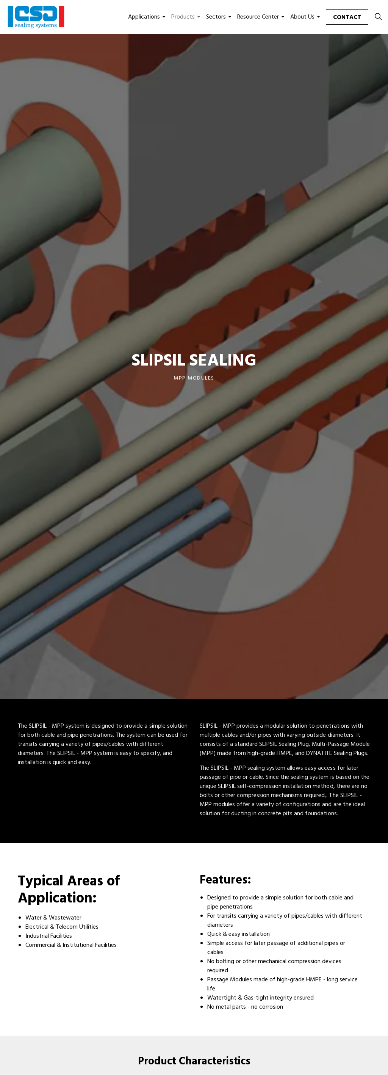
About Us (302, 17)
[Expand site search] (378, 17)
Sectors (216, 17)
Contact (347, 17)
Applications (144, 17)
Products (183, 17)
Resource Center (258, 17)
